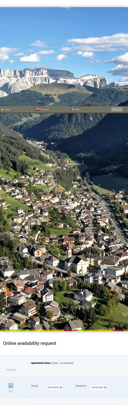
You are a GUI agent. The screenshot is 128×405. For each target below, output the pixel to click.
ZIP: (95, 382)
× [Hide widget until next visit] (10, 385)
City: (51, 391)
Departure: (91, 281)
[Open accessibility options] (7, 389)
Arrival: (47, 281)
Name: (51, 372)
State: (95, 391)
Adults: (51, 303)
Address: (51, 382)
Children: (95, 303)
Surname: (95, 372)
